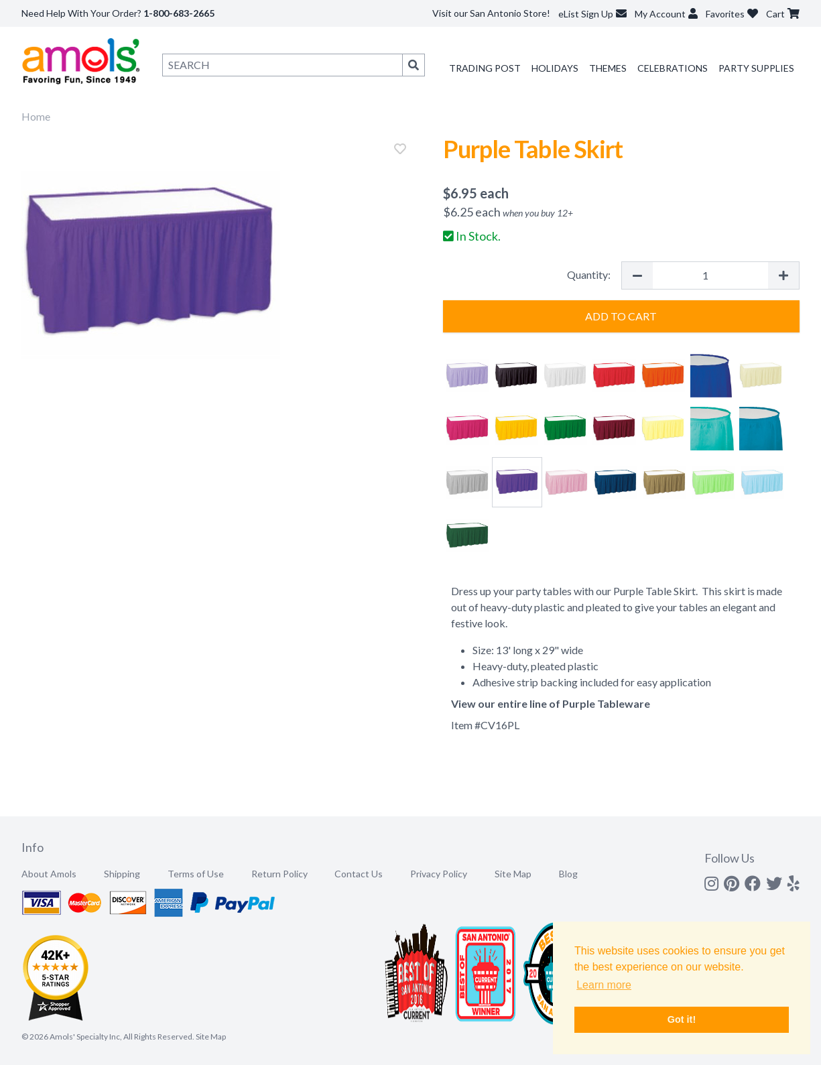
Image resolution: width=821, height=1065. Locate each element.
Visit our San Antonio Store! (491, 13)
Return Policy (279, 873)
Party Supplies (756, 68)
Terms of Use (196, 873)
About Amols (48, 873)
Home (35, 116)
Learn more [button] (603, 985)
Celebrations (672, 68)
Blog (568, 873)
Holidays (554, 68)
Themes (608, 68)
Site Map (513, 873)
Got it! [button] (682, 1019)
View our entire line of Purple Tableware (550, 703)
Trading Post (485, 68)
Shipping (122, 873)
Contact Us (358, 873)
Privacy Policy (438, 873)
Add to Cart (621, 316)
